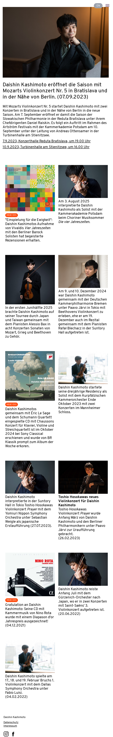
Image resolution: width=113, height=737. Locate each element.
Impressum (10, 726)
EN (98, 5)
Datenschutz (10, 722)
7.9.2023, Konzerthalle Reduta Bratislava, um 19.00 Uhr (47, 141)
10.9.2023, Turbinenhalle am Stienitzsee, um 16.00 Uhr (46, 147)
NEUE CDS (11, 215)
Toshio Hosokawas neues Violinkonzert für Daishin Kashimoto (78, 501)
